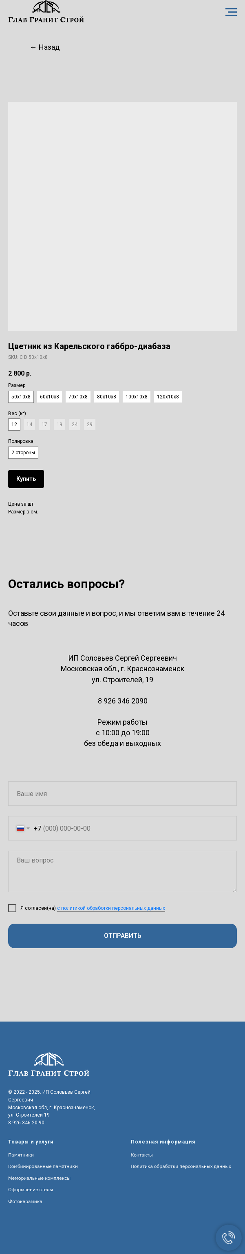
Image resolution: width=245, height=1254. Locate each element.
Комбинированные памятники (43, 1166)
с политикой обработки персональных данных (111, 908)
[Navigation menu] (231, 12)
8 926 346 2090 (123, 701)
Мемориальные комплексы (39, 1178)
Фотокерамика (25, 1201)
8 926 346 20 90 (26, 1123)
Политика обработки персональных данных (181, 1166)
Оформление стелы (30, 1189)
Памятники (21, 1155)
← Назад (45, 47)
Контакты (142, 1155)
